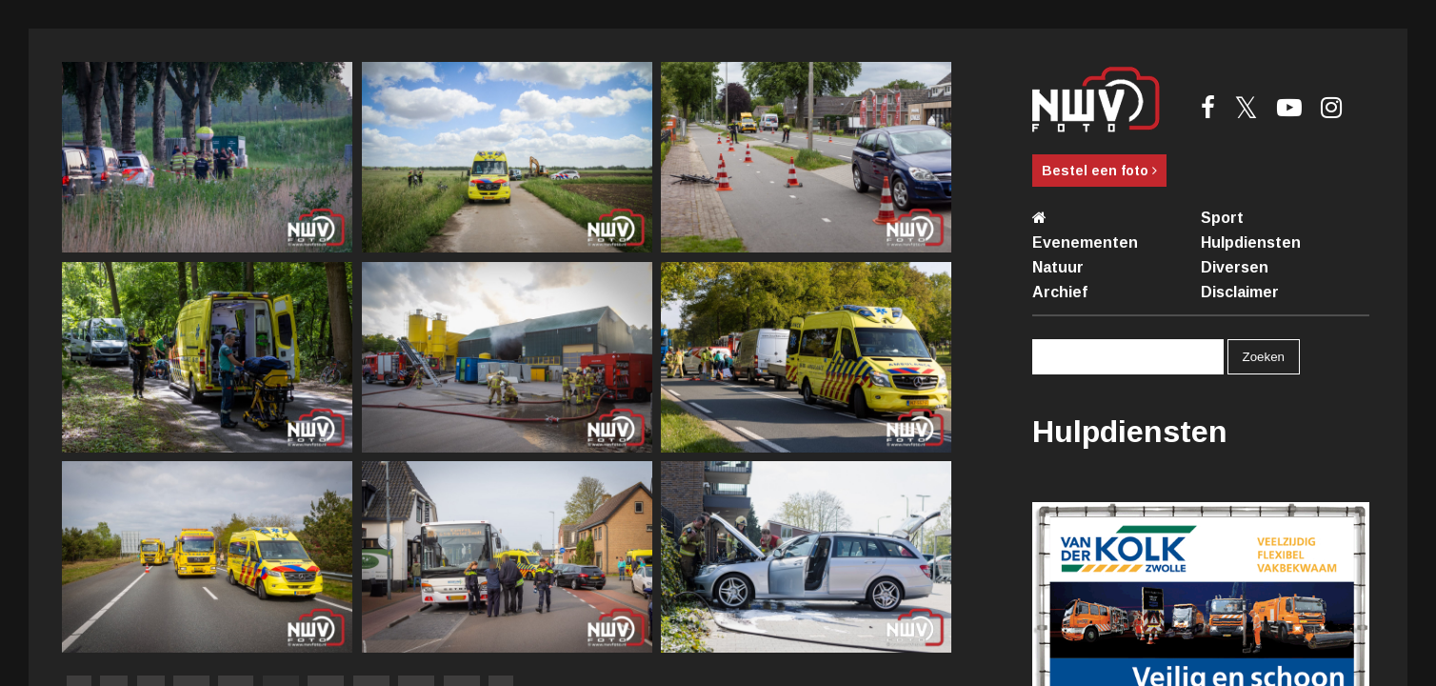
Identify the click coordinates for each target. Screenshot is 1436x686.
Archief (1059, 292)
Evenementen (1085, 242)
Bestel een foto (1099, 170)
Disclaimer (1240, 292)
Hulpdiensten (1251, 242)
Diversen (1234, 267)
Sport (1222, 218)
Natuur (1058, 267)
